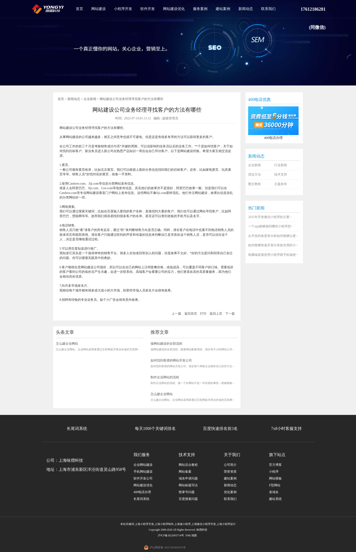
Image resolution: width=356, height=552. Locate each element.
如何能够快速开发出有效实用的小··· (273, 245)
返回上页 (216, 313)
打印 (203, 313)
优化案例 (230, 492)
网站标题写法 (188, 485)
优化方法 (254, 174)
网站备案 (185, 471)
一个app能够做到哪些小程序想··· (270, 226)
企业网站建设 (143, 465)
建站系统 (275, 499)
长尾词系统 (141, 499)
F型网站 (274, 485)
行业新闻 (280, 165)
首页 (79, 9)
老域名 (274, 492)
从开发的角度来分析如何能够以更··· (273, 236)
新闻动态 (245, 9)
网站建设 (98, 9)
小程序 (274, 471)
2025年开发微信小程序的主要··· (270, 217)
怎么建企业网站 (67, 343)
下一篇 (230, 313)
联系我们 (268, 9)
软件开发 (147, 9)
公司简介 (230, 465)
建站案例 (223, 9)
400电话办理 (142, 492)
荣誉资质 (230, 471)
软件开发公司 (143, 478)
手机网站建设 (143, 471)
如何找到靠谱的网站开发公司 (171, 360)
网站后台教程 (188, 465)
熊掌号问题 (187, 492)
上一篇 (176, 313)
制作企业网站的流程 (165, 377)
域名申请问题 (188, 478)
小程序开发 (123, 9)
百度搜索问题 (188, 499)
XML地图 (191, 535)
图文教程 (254, 184)
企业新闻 (90, 99)
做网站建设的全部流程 (166, 343)
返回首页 (190, 313)
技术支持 (280, 174)
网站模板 (275, 478)
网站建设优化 (174, 9)
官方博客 (275, 465)
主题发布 (280, 184)
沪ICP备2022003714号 (171, 535)
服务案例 (200, 9)
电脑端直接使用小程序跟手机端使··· (273, 254)
